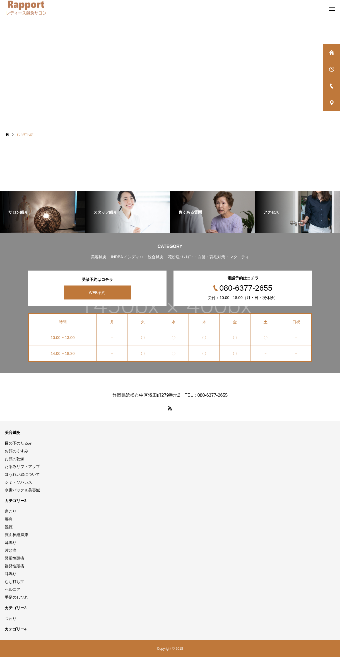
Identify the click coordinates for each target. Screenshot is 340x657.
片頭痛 (10, 550)
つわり (10, 618)
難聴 (9, 527)
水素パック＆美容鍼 (22, 490)
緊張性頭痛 (14, 558)
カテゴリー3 (15, 608)
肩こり (10, 511)
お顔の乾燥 (14, 459)
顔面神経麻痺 (16, 534)
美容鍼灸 (12, 432)
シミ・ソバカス (18, 482)
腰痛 (9, 519)
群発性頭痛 (14, 566)
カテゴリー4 (15, 629)
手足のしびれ (16, 597)
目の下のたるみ (18, 443)
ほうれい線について (22, 474)
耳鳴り (10, 542)
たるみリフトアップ (22, 466)
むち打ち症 (14, 581)
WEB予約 (97, 292)
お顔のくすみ (16, 451)
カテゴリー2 (15, 500)
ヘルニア (12, 589)
